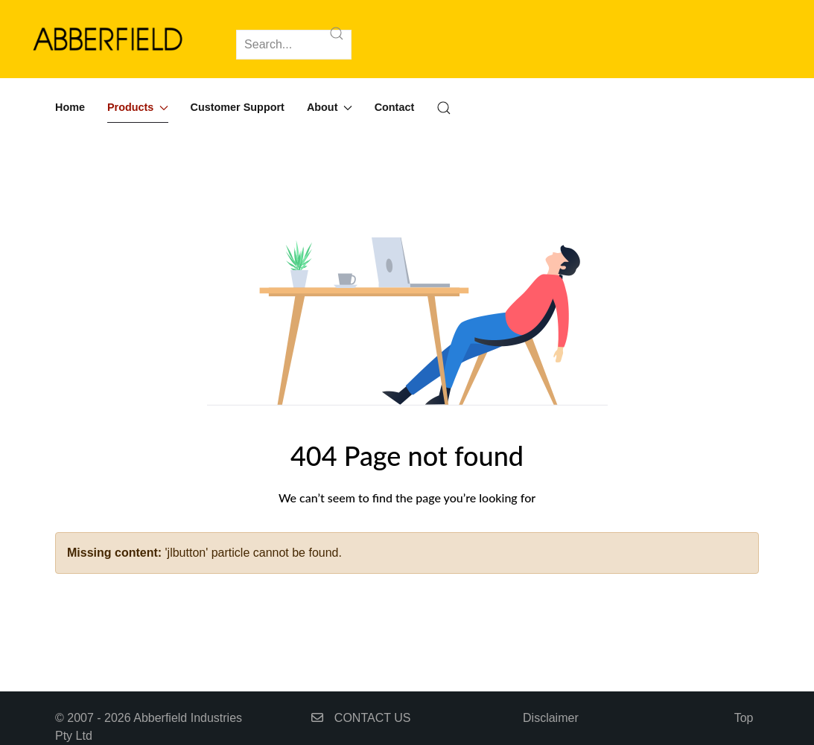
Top (744, 718)
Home (70, 107)
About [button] (329, 107)
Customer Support (237, 107)
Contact (395, 107)
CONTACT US (360, 718)
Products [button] (137, 107)
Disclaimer (551, 718)
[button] (443, 108)
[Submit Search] (337, 33)
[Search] (294, 45)
